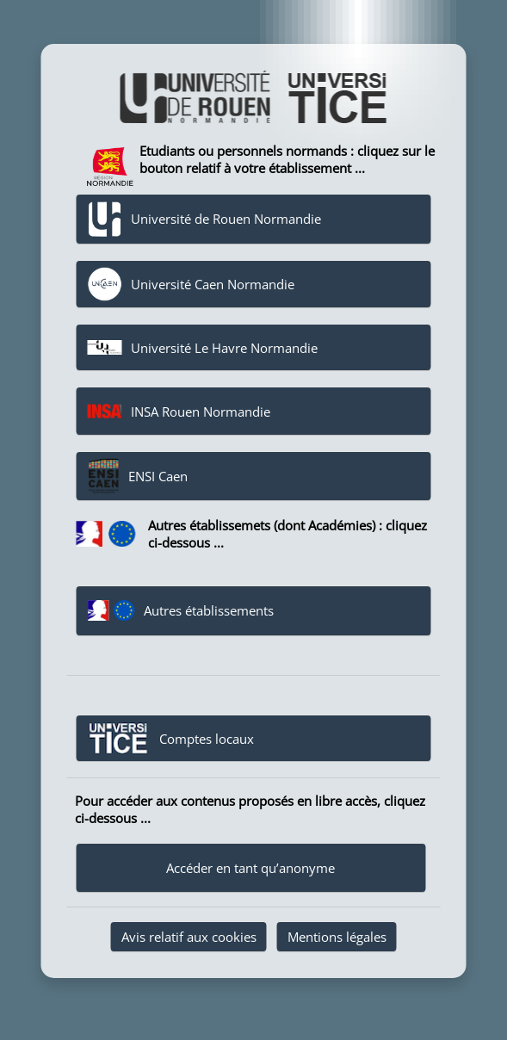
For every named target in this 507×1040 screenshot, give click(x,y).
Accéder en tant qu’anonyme (250, 867)
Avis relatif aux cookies (189, 936)
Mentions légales (337, 936)
